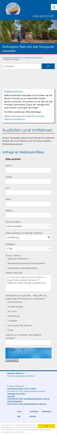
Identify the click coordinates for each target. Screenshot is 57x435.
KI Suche (11, 311)
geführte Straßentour (16, 258)
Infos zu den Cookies (17, 432)
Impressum (34, 411)
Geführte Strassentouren (33, 58)
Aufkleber (11, 320)
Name (8, 165)
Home (19, 411)
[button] (54, 7)
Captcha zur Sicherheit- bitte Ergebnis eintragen (23, 336)
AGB (18, 416)
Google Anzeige (14, 306)
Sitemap (33, 416)
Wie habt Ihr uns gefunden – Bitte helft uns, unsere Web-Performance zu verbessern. (26, 297)
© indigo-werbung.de (15, 386)
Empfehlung (12, 316)
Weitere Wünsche (13, 272)
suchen (48, 66)
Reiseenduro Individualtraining (21, 268)
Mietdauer (10, 244)
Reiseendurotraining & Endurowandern (25, 263)
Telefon (8, 210)
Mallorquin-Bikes (30, 8)
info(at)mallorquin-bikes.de (34, 391)
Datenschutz (46, 411)
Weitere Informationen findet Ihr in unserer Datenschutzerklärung (24, 118)
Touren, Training (13, 255)
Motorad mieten (13, 221)
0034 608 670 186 (14, 399)
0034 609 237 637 (43, 16)
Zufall (9, 330)
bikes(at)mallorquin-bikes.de (35, 404)
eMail (8, 199)
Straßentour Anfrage (11, 59)
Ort (7, 188)
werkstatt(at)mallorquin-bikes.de (36, 399)
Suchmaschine (13, 302)
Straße (8, 176)
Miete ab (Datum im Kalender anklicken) (24, 233)
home (21, 58)
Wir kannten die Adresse (18, 325)
